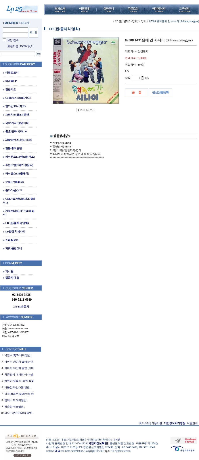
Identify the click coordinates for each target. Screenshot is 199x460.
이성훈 (117, 439)
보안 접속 (13, 40)
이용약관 (156, 423)
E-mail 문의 (21, 306)
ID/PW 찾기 (26, 46)
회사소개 (144, 423)
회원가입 (13, 46)
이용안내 (192, 423)
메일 (57, 450)
